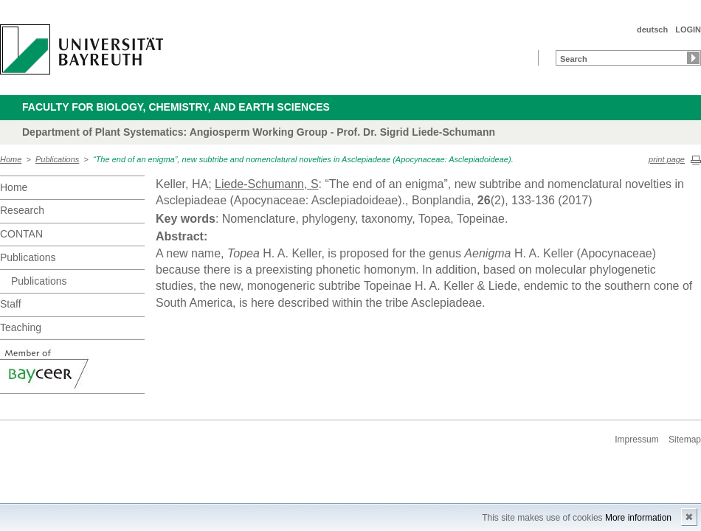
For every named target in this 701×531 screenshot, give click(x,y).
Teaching (20, 327)
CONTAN (21, 234)
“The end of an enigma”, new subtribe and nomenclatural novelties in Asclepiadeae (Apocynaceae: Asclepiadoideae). (303, 159)
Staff (10, 304)
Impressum (636, 439)
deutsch (652, 29)
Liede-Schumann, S (267, 184)
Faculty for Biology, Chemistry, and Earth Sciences (176, 107)
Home (10, 159)
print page (667, 159)
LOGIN (688, 29)
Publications (57, 159)
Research (22, 210)
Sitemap (685, 439)
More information (638, 518)
